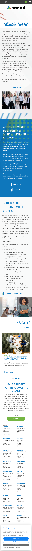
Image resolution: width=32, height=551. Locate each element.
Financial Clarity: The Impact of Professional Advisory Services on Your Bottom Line (15, 358)
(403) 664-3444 (20, 501)
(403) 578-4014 (6, 467)
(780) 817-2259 (6, 489)
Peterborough (8, 505)
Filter (16, 415)
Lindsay (5, 495)
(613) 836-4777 (20, 521)
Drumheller (7, 472)
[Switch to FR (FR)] (30, 2)
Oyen (19, 495)
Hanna (19, 472)
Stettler (6, 515)
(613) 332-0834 (6, 444)
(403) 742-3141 (6, 521)
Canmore (6, 450)
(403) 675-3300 (6, 456)
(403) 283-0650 (20, 444)
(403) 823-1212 (6, 479)
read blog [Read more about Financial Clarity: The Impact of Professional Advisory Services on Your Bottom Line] (9, 373)
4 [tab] (18, 378)
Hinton (5, 483)
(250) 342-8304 (20, 491)
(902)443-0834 (20, 467)
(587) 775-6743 (6, 434)
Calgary (20, 438)
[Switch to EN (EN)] (27, 2)
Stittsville (21, 515)
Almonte (20, 427)
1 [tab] (13, 378)
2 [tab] (15, 378)
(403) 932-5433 (20, 457)
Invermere (21, 483)
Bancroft (6, 438)
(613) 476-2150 (20, 511)
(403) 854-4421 (20, 478)
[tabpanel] (16, 354)
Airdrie (5, 427)
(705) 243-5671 (6, 511)
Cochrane (20, 450)
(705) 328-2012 (6, 501)
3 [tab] (16, 378)
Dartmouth (21, 462)
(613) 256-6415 (20, 433)
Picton (19, 505)
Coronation (7, 462)
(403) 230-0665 (20, 446)
